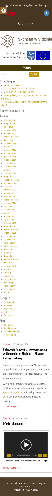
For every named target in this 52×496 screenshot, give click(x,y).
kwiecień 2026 (10, 120)
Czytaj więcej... (12, 406)
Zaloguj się (8, 325)
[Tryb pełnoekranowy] (45, 455)
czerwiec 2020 (10, 239)
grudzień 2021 (10, 196)
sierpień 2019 (9, 243)
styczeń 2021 (9, 219)
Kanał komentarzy (12, 331)
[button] (3, 10)
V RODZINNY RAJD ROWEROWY (19, 92)
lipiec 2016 (8, 263)
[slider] (24, 455)
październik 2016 (11, 259)
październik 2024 (11, 137)
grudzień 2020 (10, 223)
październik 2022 (11, 180)
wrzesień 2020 (10, 233)
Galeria (7, 312)
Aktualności (9, 302)
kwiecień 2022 (10, 190)
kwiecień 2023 (10, 173)
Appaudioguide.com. (13, 392)
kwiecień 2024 (10, 150)
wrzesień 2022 (10, 183)
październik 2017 (11, 246)
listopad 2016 (9, 256)
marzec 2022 (9, 193)
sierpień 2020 (10, 236)
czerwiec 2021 (10, 210)
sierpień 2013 (9, 286)
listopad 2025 (9, 123)
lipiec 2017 (8, 249)
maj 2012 (7, 292)
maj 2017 (7, 253)
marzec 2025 (9, 133)
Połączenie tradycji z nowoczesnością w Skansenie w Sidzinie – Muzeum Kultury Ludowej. (25, 353)
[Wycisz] (40, 455)
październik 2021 (11, 200)
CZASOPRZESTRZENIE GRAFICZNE (19, 89)
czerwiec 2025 (10, 130)
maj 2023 (7, 170)
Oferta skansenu (12, 423)
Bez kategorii (9, 309)
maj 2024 (8, 147)
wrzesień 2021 (10, 203)
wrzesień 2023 (10, 160)
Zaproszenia (9, 315)
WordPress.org (10, 335)
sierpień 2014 (9, 279)
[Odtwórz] (9, 455)
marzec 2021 (9, 216)
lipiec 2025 (8, 127)
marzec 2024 (9, 153)
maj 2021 (7, 213)
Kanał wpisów (10, 328)
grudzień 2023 (10, 157)
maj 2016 (8, 269)
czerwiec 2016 (10, 266)
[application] (26, 445)
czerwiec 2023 (10, 166)
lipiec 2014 (8, 283)
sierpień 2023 (9, 163)
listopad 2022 (9, 176)
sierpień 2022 (9, 186)
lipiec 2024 (8, 140)
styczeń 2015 (9, 276)
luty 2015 (7, 273)
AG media (32, 490)
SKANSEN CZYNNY (13, 85)
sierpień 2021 (9, 206)
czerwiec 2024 (10, 143)
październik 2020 (11, 229)
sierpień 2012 (9, 289)
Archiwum (8, 305)
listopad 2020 (10, 226)
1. (23, 461)
